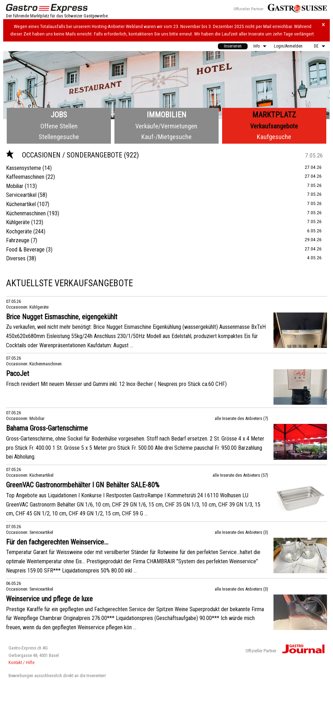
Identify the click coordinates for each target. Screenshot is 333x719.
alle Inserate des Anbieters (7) (241, 418)
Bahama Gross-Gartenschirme (47, 428)
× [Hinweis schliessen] (323, 24)
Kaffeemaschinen (25, 176)
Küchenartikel (21, 204)
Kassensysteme (23, 168)
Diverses (16, 258)
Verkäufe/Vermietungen (166, 126)
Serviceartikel (21, 195)
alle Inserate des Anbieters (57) (240, 475)
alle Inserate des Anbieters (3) (241, 532)
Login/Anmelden (288, 46)
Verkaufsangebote (274, 126)
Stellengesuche (59, 136)
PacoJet (17, 373)
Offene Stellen (59, 126)
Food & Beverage (25, 249)
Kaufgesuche (274, 136)
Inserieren (233, 46)
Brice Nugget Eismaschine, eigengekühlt (61, 317)
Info (256, 46)
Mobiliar (14, 186)
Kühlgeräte (18, 222)
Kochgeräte (19, 231)
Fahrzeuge (17, 240)
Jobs (59, 114)
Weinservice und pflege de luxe (49, 598)
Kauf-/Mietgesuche (166, 136)
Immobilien (166, 114)
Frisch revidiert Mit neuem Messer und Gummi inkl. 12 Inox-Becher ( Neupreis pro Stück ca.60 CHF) (116, 384)
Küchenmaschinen (26, 213)
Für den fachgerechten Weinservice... (57, 542)
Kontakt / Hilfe (21, 662)
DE (316, 46)
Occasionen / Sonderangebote (65, 155)
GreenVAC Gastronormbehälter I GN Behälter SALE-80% (82, 485)
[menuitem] (233, 46)
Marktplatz (274, 114)
